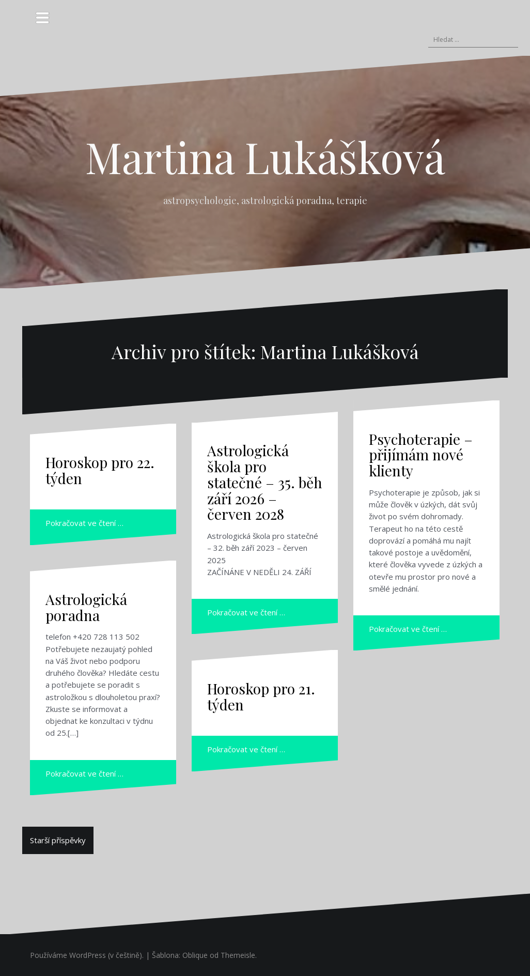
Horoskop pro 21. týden (261, 696)
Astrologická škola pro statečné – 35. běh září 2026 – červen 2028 (264, 482)
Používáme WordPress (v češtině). (87, 955)
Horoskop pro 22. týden (99, 470)
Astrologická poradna (86, 607)
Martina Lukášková (265, 156)
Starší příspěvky (58, 840)
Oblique (195, 955)
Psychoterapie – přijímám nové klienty (421, 455)
